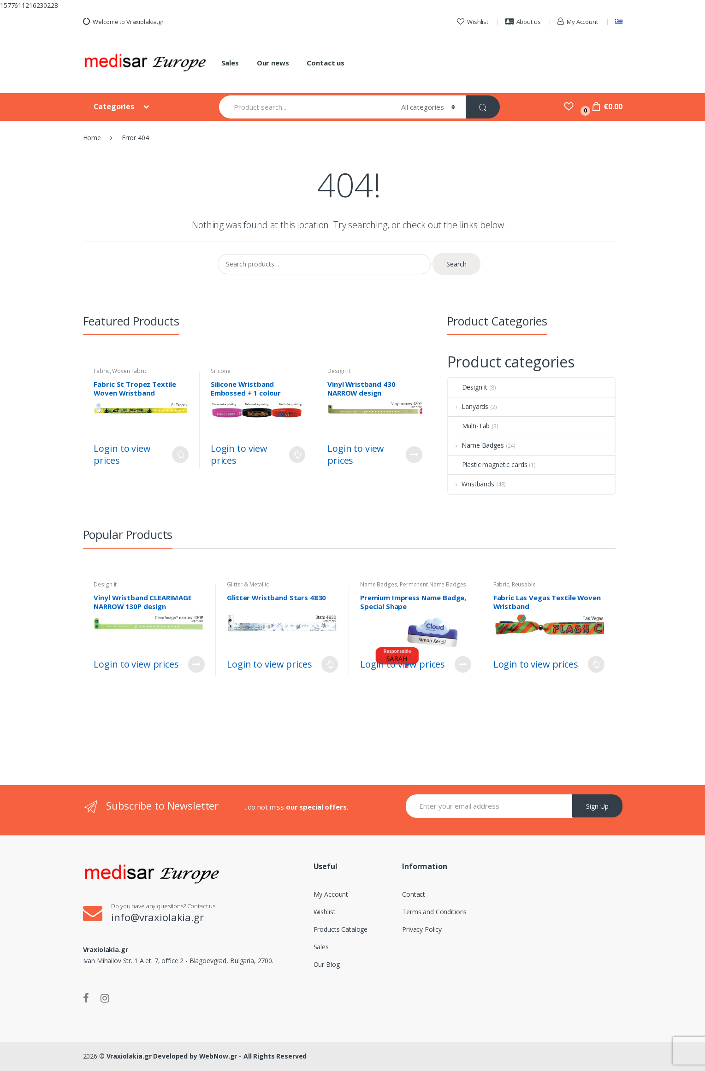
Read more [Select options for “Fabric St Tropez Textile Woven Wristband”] (180, 454)
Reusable (524, 584)
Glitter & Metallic (247, 584)
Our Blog (327, 964)
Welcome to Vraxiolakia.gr (123, 22)
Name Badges (476, 445)
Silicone (221, 371)
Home (92, 137)
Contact (413, 894)
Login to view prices (122, 454)
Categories (115, 106)
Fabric (101, 371)
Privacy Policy (422, 929)
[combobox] (304, 106)
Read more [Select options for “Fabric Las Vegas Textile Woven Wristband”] (596, 664)
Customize (414, 454)
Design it (338, 371)
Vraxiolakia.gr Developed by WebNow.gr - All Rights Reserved (207, 1056)
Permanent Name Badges (433, 584)
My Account (577, 22)
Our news (273, 62)
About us (523, 22)
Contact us (325, 62)
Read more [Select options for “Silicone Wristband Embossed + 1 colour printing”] (297, 454)
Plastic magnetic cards (487, 464)
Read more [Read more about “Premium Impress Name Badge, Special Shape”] (463, 664)
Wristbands (471, 483)
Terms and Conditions (434, 911)
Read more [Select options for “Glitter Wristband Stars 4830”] (329, 664)
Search (456, 264)
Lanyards (468, 406)
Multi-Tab (469, 425)
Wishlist (472, 22)
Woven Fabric (129, 371)
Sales (230, 62)
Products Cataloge (341, 929)
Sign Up (597, 806)
